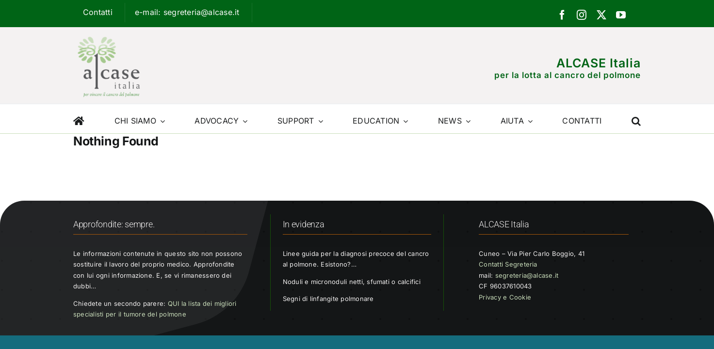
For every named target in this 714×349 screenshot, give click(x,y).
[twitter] (601, 15)
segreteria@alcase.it (527, 275)
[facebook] (562, 15)
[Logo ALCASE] (108, 34)
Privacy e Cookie (505, 297)
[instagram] (581, 15)
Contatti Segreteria (508, 264)
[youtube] (621, 15)
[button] (636, 118)
